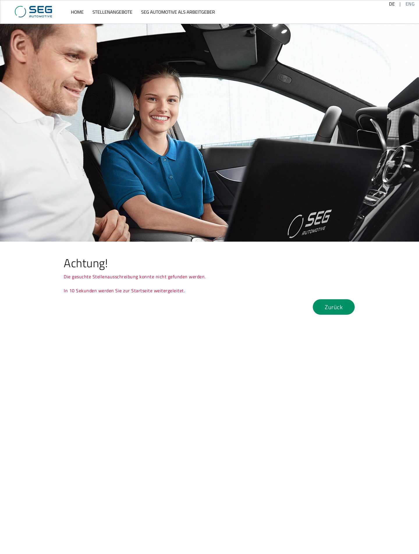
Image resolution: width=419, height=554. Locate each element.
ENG (410, 3)
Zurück (334, 306)
